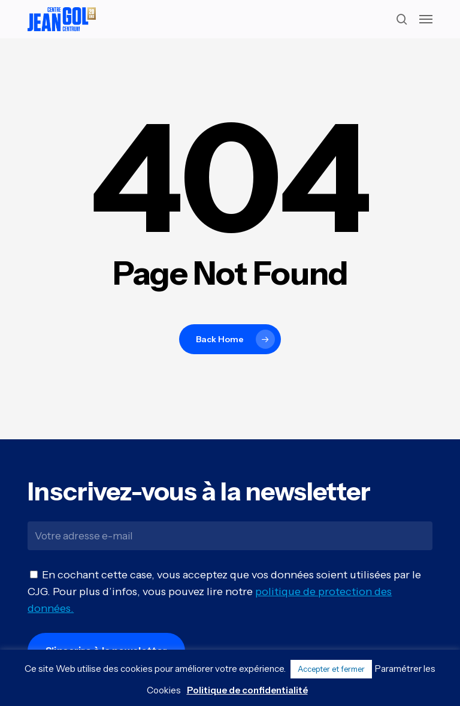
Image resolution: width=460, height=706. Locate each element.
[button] (425, 19)
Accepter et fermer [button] (331, 669)
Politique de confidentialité (247, 690)
